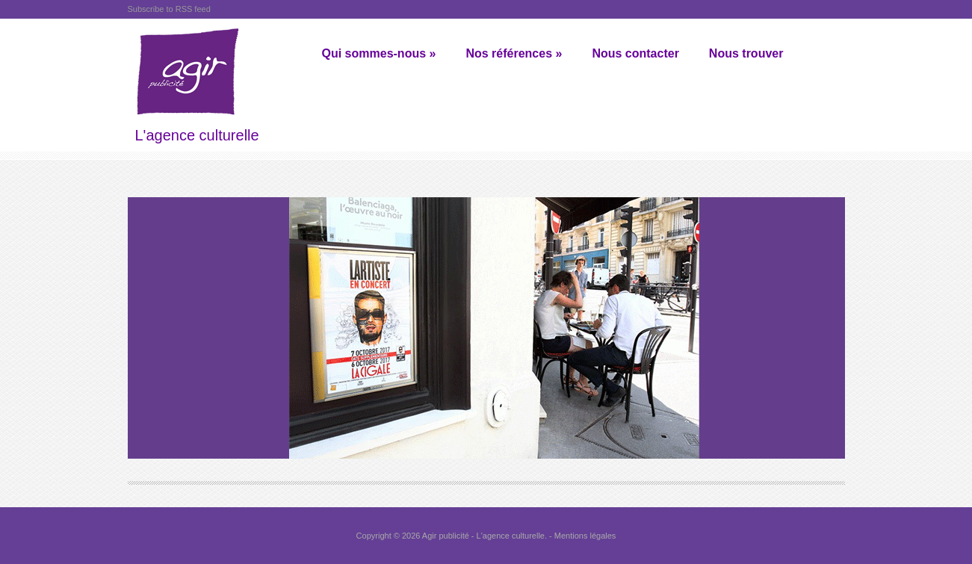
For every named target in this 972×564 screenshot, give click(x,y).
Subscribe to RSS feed (169, 8)
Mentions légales (585, 535)
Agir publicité (445, 535)
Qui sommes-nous (379, 53)
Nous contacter (635, 53)
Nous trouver (746, 53)
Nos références (513, 53)
